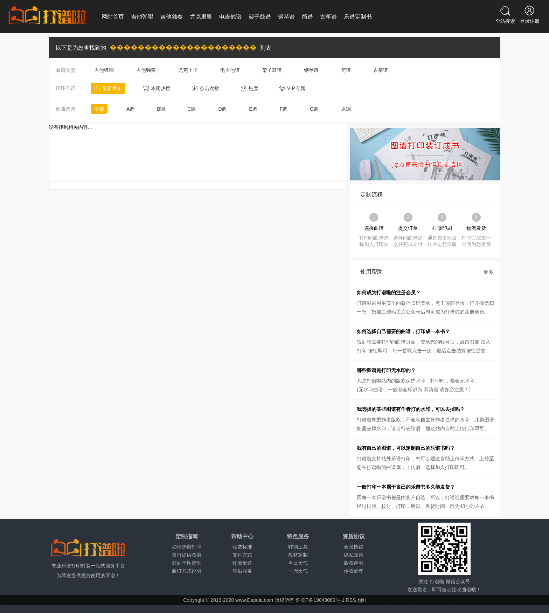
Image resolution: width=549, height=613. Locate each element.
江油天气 (203, 608)
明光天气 (455, 608)
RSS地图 (356, 600)
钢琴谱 (286, 17)
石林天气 (52, 608)
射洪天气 (182, 608)
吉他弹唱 (142, 17)
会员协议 (353, 547)
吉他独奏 (171, 17)
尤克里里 (201, 17)
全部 (99, 109)
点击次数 (205, 88)
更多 (488, 272)
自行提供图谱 (186, 555)
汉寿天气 (308, 608)
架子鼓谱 (260, 17)
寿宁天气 (413, 608)
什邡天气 (135, 608)
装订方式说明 (186, 571)
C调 (191, 109)
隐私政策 (353, 555)
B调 (161, 109)
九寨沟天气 (159, 608)
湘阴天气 (266, 608)
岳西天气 (476, 608)
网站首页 (113, 17)
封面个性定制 (186, 563)
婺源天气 (392, 608)
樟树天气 (350, 608)
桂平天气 (10, 608)
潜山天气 (518, 608)
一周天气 (298, 571)
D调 (222, 109)
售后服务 (242, 571)
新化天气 (287, 608)
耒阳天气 (329, 608)
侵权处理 (353, 571)
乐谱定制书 (358, 17)
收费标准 (242, 547)
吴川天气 (94, 608)
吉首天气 (245, 608)
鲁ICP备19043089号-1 (320, 600)
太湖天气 (497, 608)
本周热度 (157, 88)
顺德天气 (114, 608)
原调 (346, 109)
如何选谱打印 (186, 547)
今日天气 (298, 563)
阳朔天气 (31, 608)
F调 (284, 109)
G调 (314, 109)
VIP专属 (292, 88)
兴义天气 (224, 608)
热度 (249, 88)
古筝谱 (328, 17)
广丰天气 (371, 608)
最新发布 (108, 88)
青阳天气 (434, 608)
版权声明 (353, 563)
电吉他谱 (230, 17)
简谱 (307, 17)
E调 (253, 109)
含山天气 (539, 608)
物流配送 (242, 563)
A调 (130, 109)
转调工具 (298, 547)
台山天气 (73, 608)
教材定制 (298, 555)
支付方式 (242, 555)
